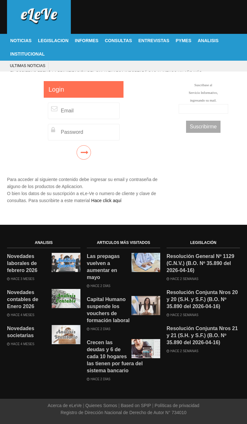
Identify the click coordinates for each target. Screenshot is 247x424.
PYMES (183, 40)
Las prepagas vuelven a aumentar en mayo (103, 267)
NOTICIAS (21, 40)
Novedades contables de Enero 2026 (22, 299)
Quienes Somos (101, 405)
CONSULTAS (118, 40)
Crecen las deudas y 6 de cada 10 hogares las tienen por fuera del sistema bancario (115, 356)
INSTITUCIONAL (27, 54)
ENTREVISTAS (153, 40)
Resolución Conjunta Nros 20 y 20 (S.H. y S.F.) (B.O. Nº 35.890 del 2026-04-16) (202, 299)
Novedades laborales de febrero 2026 (22, 263)
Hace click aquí (106, 200)
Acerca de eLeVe (65, 405)
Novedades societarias (20, 332)
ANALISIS (208, 40)
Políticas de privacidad (176, 405)
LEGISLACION (53, 40)
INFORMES (87, 40)
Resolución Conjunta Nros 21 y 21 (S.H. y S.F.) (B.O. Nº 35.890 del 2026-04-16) (202, 335)
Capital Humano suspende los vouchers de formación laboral (108, 310)
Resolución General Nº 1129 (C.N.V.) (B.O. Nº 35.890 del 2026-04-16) (200, 263)
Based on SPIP (136, 405)
